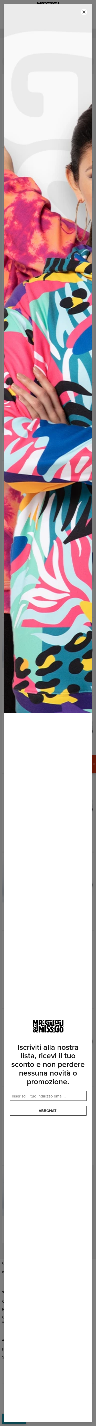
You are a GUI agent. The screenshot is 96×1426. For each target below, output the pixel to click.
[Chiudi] (84, 12)
